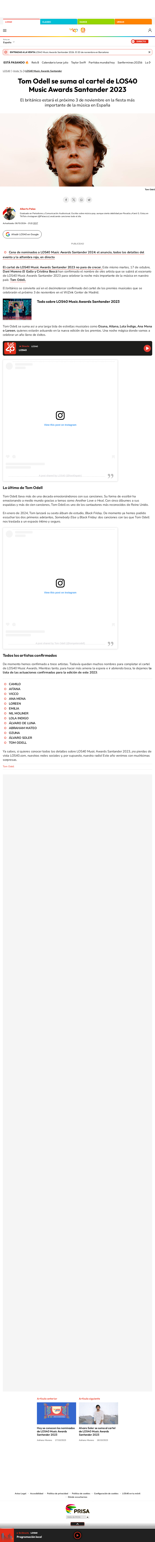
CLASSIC (46, 22)
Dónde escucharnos (77, 1497)
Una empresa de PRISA (77, 1509)
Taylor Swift (78, 62)
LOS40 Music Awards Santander (43, 71)
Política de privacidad (57, 1493)
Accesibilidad (36, 1493)
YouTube (70, 1453)
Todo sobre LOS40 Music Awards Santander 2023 (78, 301)
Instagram (56, 1453)
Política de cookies (81, 1493)
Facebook (66, 200)
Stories (98, 1453)
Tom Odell (8, 766)
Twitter (74, 200)
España (7, 42)
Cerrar (149, 52)
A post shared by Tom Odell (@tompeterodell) (60, 643)
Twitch (91, 1453)
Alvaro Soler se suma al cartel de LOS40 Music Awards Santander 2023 (97, 1431)
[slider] (77, 1528)
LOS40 (8, 22)
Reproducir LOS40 (147, 348)
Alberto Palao (28, 208)
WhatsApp (81, 200)
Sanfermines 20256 (130, 62)
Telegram (89, 200)
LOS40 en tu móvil (131, 1493)
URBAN (120, 22)
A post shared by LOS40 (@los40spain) (60, 475)
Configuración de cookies (106, 1493)
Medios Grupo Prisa (77, 1517)
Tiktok (63, 1453)
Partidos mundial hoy (102, 62)
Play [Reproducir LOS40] (77, 1535)
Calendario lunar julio (55, 62)
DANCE (83, 22)
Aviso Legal (20, 1493)
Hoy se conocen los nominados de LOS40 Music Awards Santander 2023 (56, 1431)
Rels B (35, 62)
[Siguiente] (150, 62)
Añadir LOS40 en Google (25, 234)
